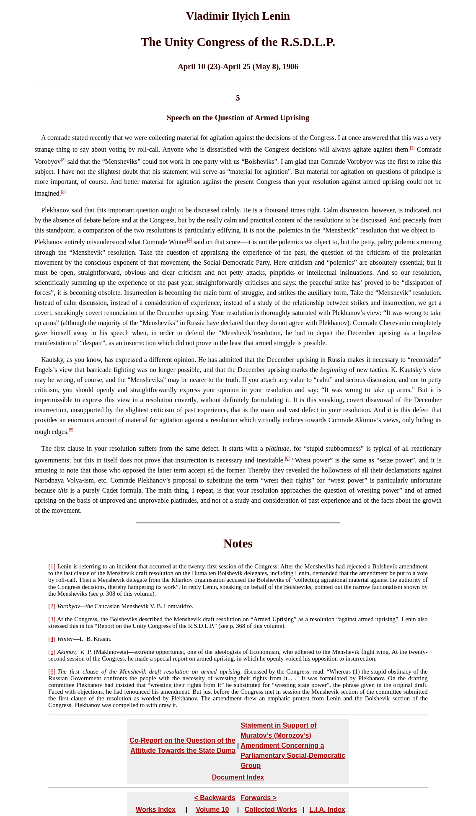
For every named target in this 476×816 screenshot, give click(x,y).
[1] (412, 147)
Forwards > (259, 797)
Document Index (238, 777)
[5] (71, 430)
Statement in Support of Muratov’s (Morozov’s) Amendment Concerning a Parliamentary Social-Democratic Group (293, 745)
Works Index (156, 809)
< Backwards (214, 797)
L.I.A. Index (327, 809)
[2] (63, 160)
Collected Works (271, 809)
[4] (189, 240)
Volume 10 (212, 809)
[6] (287, 458)
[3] (63, 191)
